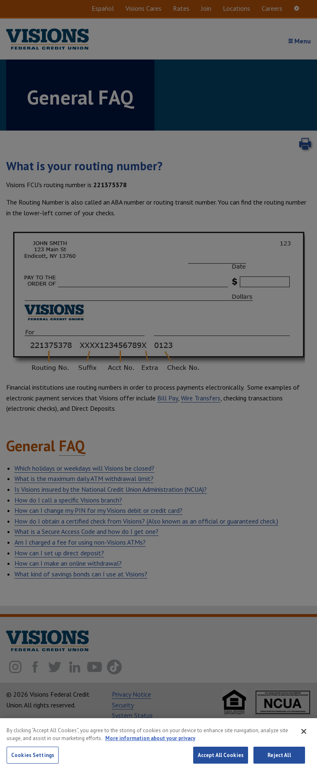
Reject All (279, 759)
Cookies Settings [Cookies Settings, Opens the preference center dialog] (32, 759)
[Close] (304, 736)
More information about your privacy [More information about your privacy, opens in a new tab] (150, 742)
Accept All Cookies (221, 759)
